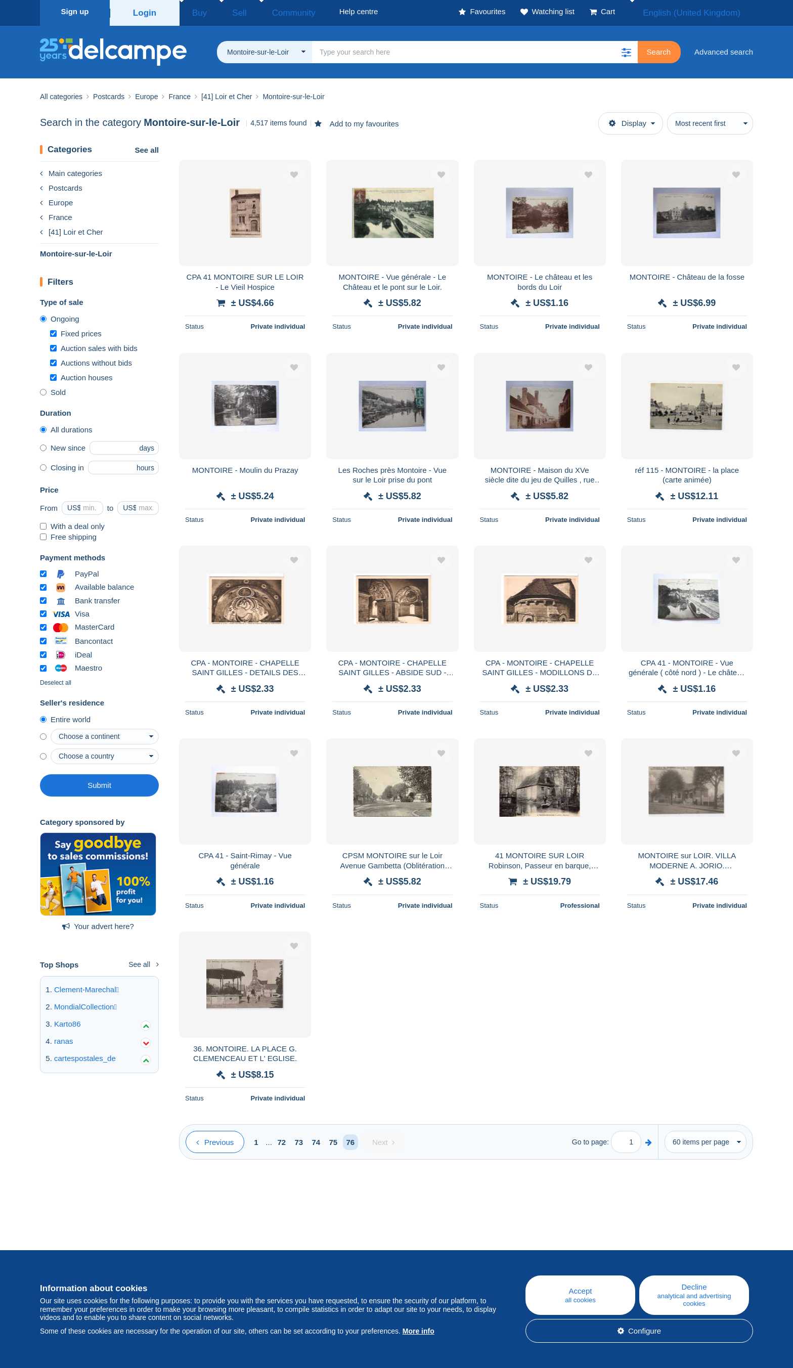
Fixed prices (76, 330)
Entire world (65, 716)
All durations (66, 426)
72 (282, 1139)
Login (145, 11)
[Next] (383, 1139)
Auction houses (81, 374)
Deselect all (55, 679)
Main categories (71, 170)
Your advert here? (98, 923)
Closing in (62, 464)
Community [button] (270, 11)
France (56, 214)
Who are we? (62, 1247)
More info (418, 1331)
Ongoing (59, 316)
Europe (56, 199)
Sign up (75, 11)
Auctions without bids (91, 360)
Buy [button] (196, 11)
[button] (626, 49)
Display (627, 120)
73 (299, 1139)
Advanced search (723, 49)
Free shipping (68, 533)
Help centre (467, 1247)
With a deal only (72, 523)
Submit (99, 782)
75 (333, 1139)
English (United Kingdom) (702, 11)
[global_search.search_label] (475, 49)
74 (316, 1139)
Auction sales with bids (94, 345)
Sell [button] (227, 11)
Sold (53, 389)
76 (350, 1139)
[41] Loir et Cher (71, 229)
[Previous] (215, 1139)
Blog (256, 1247)
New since (62, 444)
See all (147, 147)
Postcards (61, 185)
